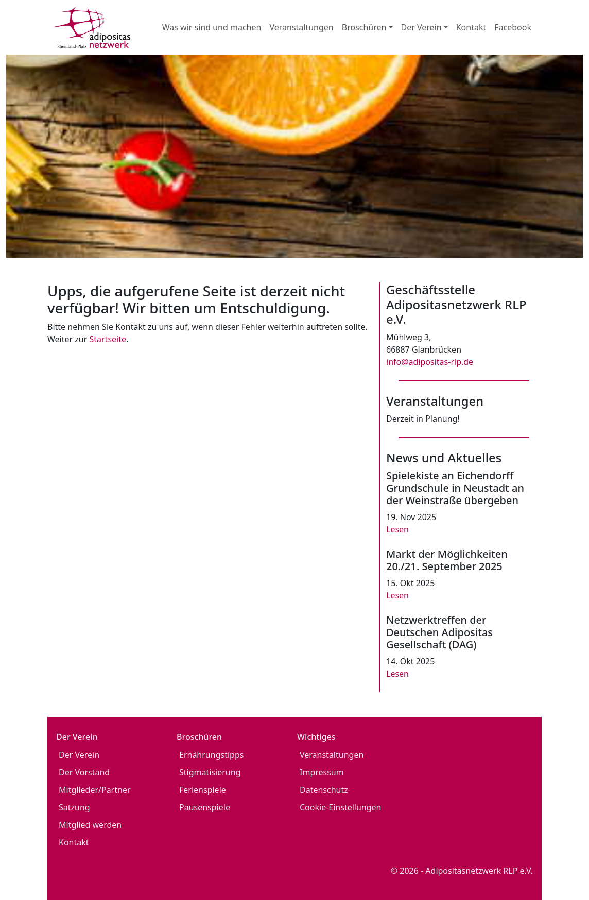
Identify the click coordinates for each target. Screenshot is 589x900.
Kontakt (471, 27)
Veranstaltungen (301, 27)
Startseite (107, 339)
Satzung (74, 807)
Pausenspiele (204, 807)
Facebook (512, 27)
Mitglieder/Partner (95, 789)
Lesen (397, 529)
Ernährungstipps (211, 754)
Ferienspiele (202, 789)
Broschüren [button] (364, 27)
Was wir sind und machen (212, 27)
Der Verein (79, 754)
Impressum (322, 772)
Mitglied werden (90, 824)
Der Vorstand (84, 772)
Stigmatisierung (209, 772)
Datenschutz (324, 789)
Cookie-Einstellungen (340, 807)
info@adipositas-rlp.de (429, 362)
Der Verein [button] (421, 27)
